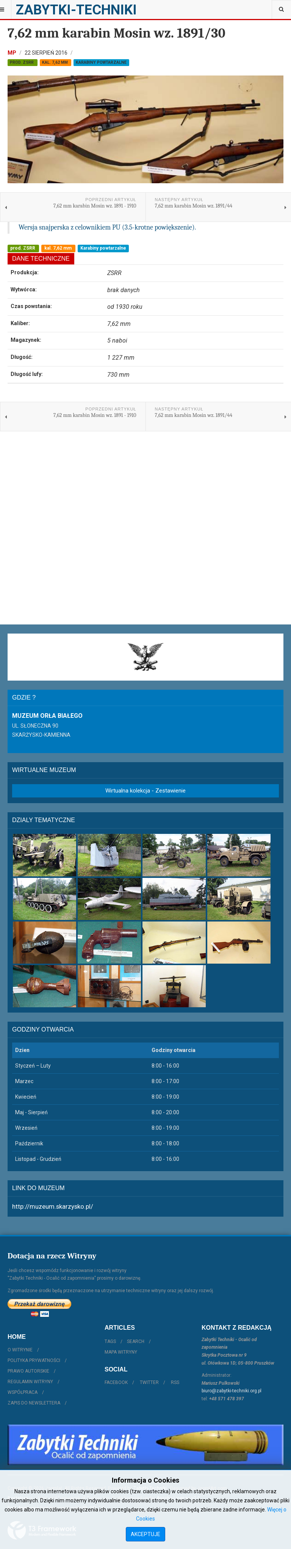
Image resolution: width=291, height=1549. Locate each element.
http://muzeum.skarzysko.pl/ (52, 1206)
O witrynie (20, 1349)
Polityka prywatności (34, 1360)
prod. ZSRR (22, 62)
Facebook (116, 1382)
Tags (110, 1341)
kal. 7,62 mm (55, 62)
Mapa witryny (121, 1352)
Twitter (149, 1382)
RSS (175, 1382)
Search (135, 1341)
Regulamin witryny (30, 1381)
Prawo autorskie (28, 1371)
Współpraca (23, 1392)
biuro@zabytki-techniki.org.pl (231, 1390)
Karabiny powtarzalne (101, 62)
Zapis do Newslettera (34, 1403)
